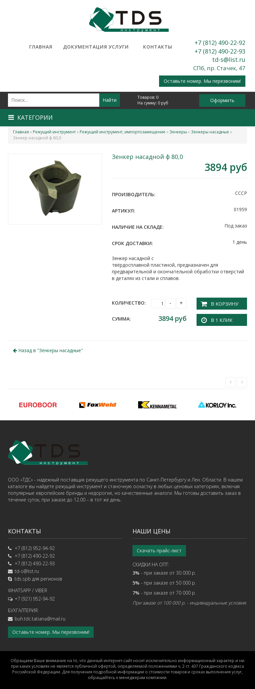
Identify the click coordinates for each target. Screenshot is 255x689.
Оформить (222, 100)
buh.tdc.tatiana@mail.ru (40, 617)
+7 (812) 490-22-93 (220, 51)
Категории (30, 117)
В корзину (222, 303)
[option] (38, 403)
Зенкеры (178, 132)
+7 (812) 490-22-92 (220, 43)
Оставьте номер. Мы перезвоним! (202, 81)
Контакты (157, 47)
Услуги (119, 47)
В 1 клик (219, 318)
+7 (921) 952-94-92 (35, 597)
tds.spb (23, 577)
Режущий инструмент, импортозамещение (122, 132)
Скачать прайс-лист (159, 549)
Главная (40, 47)
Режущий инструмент (54, 132)
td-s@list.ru (228, 60)
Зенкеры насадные (210, 132)
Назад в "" (48, 349)
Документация (79, 47)
